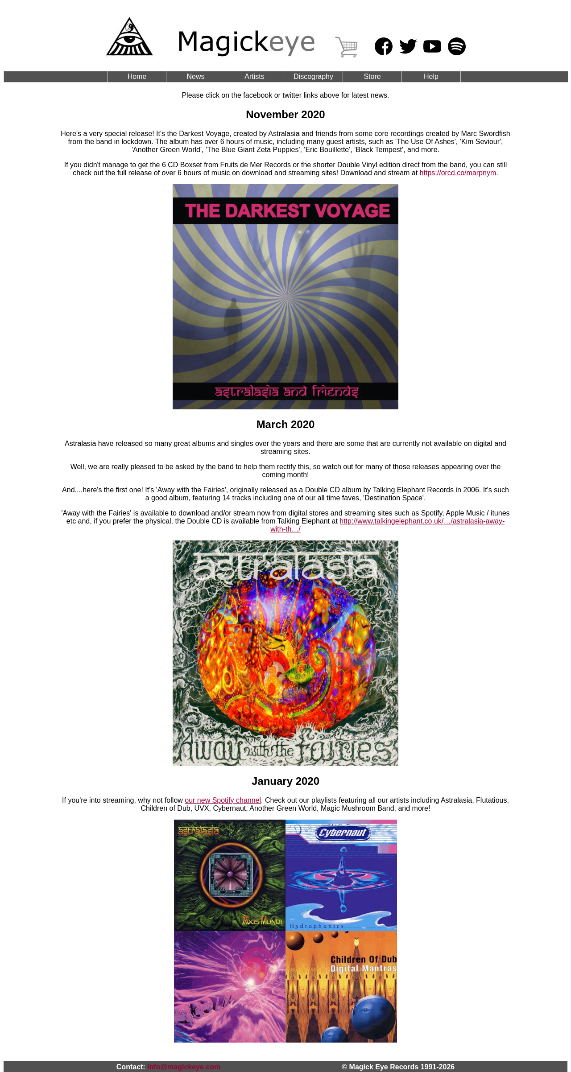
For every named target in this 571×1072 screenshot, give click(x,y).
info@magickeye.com (183, 1067)
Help (431, 76)
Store (372, 76)
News (195, 76)
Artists (254, 76)
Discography (313, 76)
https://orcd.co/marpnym (458, 173)
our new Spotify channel (223, 800)
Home (137, 76)
